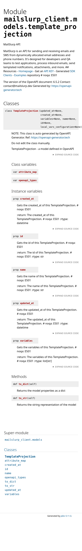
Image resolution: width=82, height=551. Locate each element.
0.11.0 (66, 516)
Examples (20, 75)
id (6, 469)
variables (12, 494)
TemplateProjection (20, 456)
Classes (10, 449)
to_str (10, 485)
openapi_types (15, 477)
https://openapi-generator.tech (50, 137)
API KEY (49, 71)
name (8, 473)
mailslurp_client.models (23, 439)
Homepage (26, 71)
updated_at (13, 490)
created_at (13, 464)
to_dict (10, 481)
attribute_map (15, 460)
